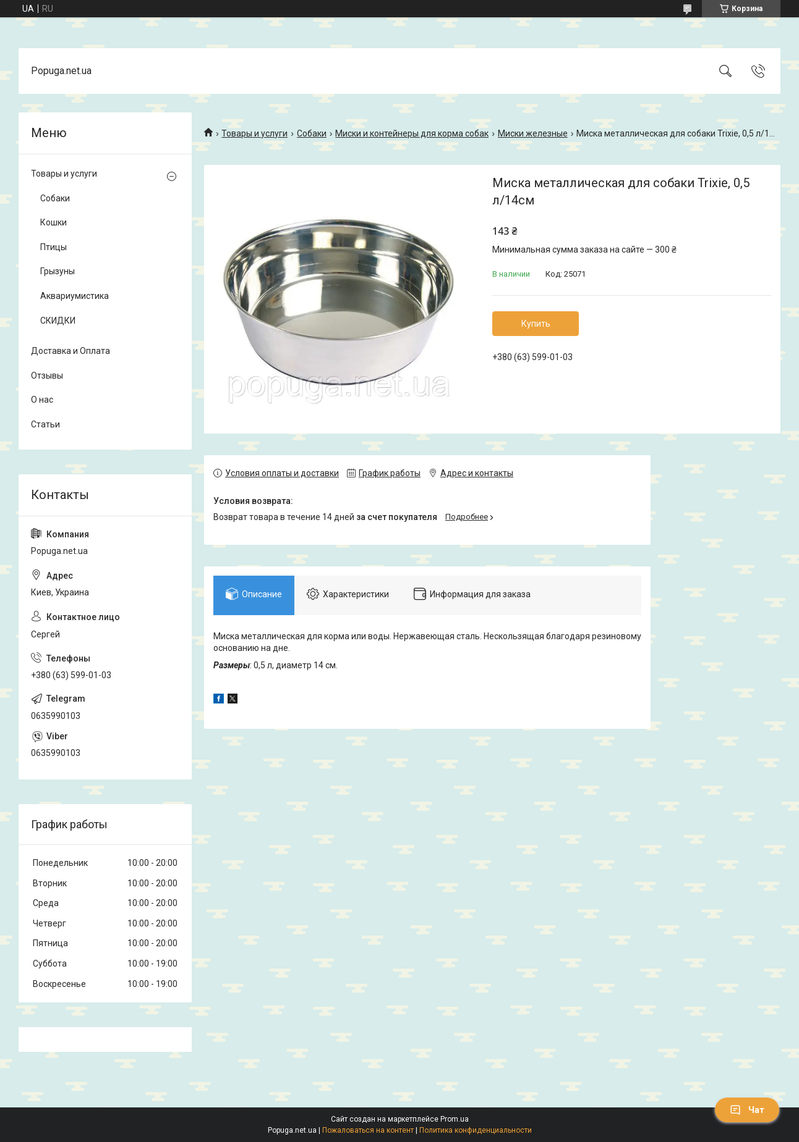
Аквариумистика (74, 296)
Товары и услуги (254, 133)
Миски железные (533, 133)
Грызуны (57, 271)
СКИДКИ (57, 320)
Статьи (45, 424)
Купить (535, 324)
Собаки (312, 133)
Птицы (53, 247)
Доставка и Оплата (70, 351)
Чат (747, 1109)
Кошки (53, 222)
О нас (42, 400)
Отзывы (47, 375)
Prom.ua (454, 1119)
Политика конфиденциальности (475, 1130)
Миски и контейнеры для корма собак (412, 133)
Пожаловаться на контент (368, 1130)
